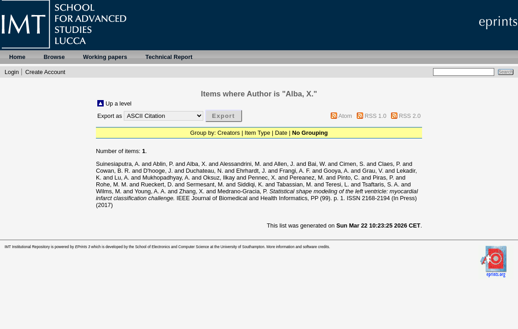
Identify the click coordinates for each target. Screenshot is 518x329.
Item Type (257, 132)
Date (281, 132)
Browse (54, 56)
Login (12, 72)
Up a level (119, 103)
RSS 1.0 (375, 115)
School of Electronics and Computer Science (172, 247)
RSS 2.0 (410, 115)
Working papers (105, 56)
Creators (228, 132)
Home (17, 56)
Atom (345, 115)
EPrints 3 (82, 247)
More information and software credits (297, 247)
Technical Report (168, 56)
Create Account (45, 72)
